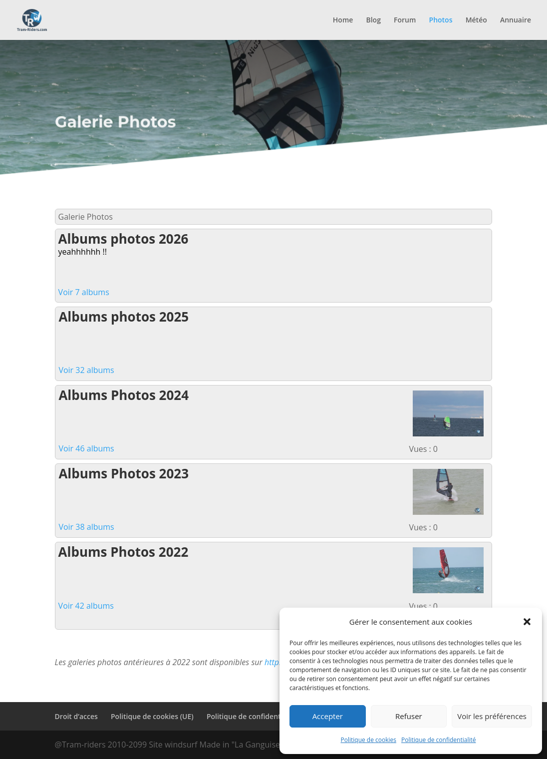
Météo (476, 20)
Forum (405, 20)
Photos (441, 20)
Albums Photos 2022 (123, 552)
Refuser (408, 716)
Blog (373, 20)
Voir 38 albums (86, 526)
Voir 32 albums (86, 370)
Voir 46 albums (86, 448)
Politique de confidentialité (438, 740)
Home (343, 20)
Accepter (327, 716)
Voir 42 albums (86, 605)
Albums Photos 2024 (123, 395)
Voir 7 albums (83, 292)
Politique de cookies (369, 740)
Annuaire (515, 20)
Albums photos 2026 (123, 239)
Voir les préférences (492, 716)
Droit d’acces (76, 716)
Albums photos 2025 (123, 317)
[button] (527, 622)
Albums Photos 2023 (123, 473)
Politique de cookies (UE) (152, 716)
